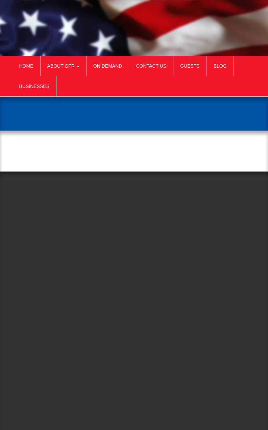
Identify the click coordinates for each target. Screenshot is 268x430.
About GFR (63, 66)
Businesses (34, 86)
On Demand (107, 66)
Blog (220, 66)
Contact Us (151, 66)
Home (26, 66)
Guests (190, 66)
